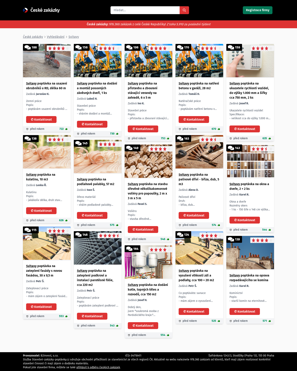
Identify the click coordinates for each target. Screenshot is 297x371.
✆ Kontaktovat (41, 119)
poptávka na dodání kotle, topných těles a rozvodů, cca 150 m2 (148, 289)
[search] (145, 10)
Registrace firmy (257, 10)
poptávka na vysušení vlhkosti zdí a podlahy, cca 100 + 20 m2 (196, 275)
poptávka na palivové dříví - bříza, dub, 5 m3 (199, 179)
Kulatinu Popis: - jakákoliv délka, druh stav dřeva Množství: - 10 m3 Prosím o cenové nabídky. (43, 196)
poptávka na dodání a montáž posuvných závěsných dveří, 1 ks (97, 88)
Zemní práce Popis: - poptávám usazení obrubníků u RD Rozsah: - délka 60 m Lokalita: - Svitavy (46, 105)
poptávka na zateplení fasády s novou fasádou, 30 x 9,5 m (44, 270)
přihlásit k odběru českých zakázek (98, 367)
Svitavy (31, 83)
